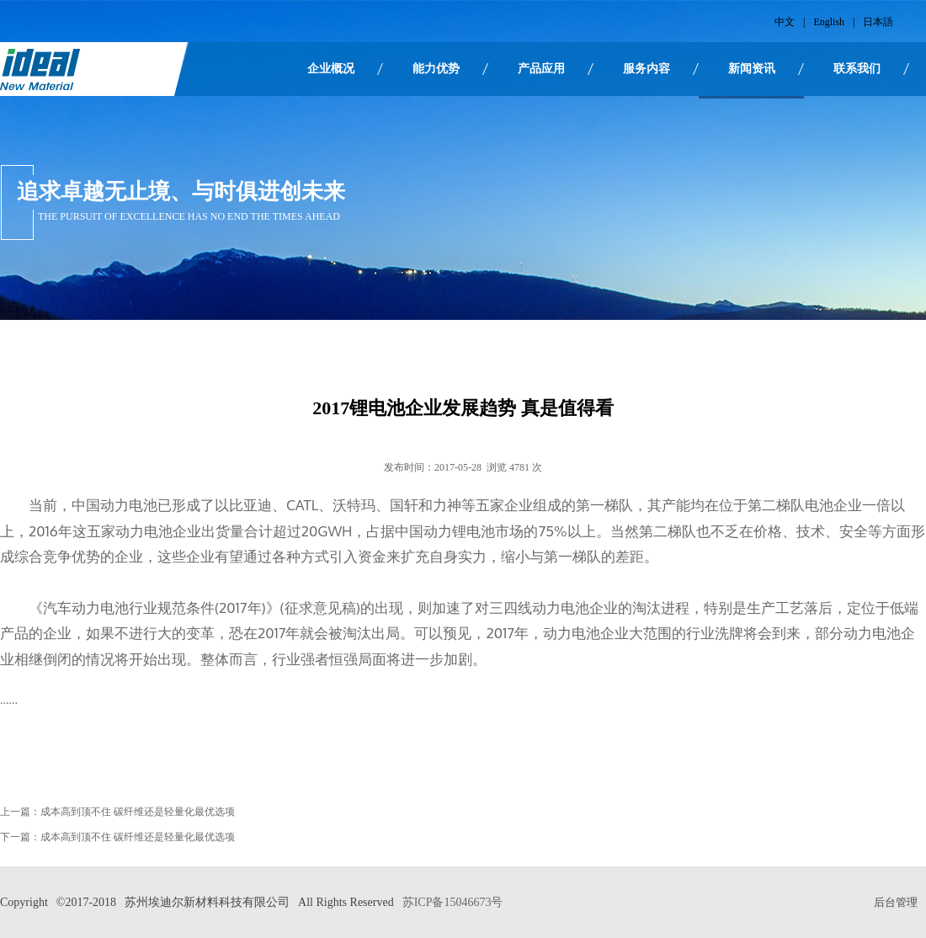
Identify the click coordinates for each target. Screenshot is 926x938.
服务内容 (646, 68)
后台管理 (896, 902)
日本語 (878, 22)
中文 (784, 22)
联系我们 (857, 68)
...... (9, 700)
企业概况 (330, 68)
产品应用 (541, 68)
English (828, 22)
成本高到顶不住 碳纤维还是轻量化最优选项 (137, 812)
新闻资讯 (751, 68)
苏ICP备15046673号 (452, 902)
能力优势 (436, 68)
